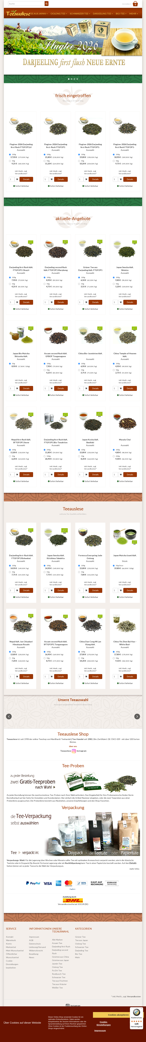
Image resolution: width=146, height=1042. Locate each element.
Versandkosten (134, 996)
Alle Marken (57, 939)
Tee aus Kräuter (59, 984)
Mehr (133, 13)
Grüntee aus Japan (60, 960)
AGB (31, 940)
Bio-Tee (121, 13)
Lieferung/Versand (37, 947)
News (31, 957)
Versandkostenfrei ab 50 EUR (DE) (73, 904)
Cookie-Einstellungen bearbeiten (12, 964)
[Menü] (141, 1009)
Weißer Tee (57, 987)
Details (26, 179)
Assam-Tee (57, 943)
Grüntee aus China (60, 957)
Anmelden (126, 4)
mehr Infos (134, 869)
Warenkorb (11, 940)
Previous (9, 46)
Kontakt (9, 937)
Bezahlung (33, 954)
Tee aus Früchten (60, 981)
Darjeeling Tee (103, 13)
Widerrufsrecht (36, 950)
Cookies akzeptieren (118, 1015)
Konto (9, 943)
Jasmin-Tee (57, 963)
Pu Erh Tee (57, 970)
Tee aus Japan (38, 13)
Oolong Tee (59, 13)
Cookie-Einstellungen (104, 1023)
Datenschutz (35, 943)
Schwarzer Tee (80, 13)
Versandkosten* (21, 173)
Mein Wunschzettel (15, 950)
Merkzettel (11, 947)
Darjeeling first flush (61, 946)
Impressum (34, 937)
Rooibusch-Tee (59, 974)
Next (137, 46)
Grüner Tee (80, 937)
